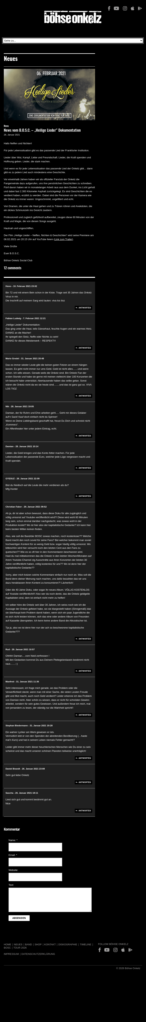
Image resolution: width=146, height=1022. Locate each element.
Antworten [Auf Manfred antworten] (85, 715)
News (6, 126)
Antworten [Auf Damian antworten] (85, 468)
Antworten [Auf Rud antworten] (85, 671)
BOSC (7, 947)
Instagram (125, 8)
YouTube (116, 8)
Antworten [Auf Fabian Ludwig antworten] (85, 348)
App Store (132, 8)
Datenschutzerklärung (38, 954)
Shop (38, 944)
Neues (18, 944)
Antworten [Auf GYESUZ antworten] (85, 496)
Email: (13, 855)
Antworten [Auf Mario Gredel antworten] (85, 396)
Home (7, 944)
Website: (13, 870)
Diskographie (67, 944)
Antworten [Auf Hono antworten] (85, 308)
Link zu (59, 239)
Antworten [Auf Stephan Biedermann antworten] (85, 758)
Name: (13, 840)
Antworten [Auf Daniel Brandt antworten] (85, 782)
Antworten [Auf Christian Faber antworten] (85, 639)
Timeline (85, 944)
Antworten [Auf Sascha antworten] (85, 811)
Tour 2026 (20, 947)
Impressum (11, 954)
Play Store (139, 8)
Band (28, 944)
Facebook (109, 8)
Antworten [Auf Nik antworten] (85, 436)
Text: (11, 884)
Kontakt (50, 944)
